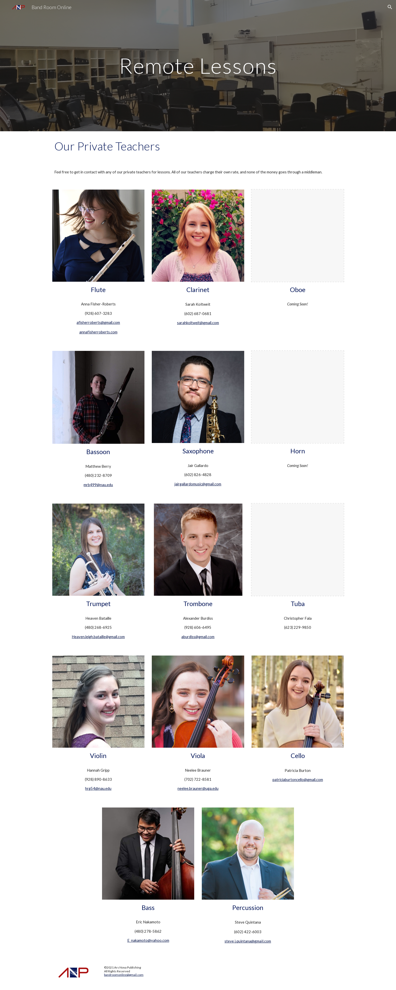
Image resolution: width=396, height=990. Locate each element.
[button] (390, 7)
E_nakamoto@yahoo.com (148, 940)
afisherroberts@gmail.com (98, 322)
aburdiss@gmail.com (197, 637)
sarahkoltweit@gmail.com (198, 323)
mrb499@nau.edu (98, 485)
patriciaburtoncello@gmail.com (298, 779)
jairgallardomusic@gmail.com (198, 484)
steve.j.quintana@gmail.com (248, 941)
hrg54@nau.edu (98, 788)
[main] (198, 65)
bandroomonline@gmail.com (123, 975)
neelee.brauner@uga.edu (198, 788)
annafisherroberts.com (98, 332)
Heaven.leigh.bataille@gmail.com (98, 637)
